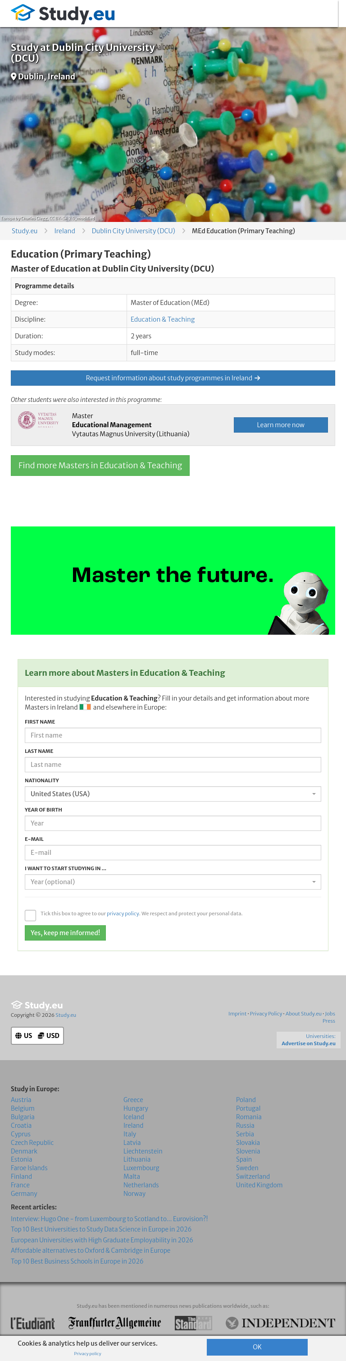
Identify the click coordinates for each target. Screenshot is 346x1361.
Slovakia (248, 1142)
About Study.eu (304, 1013)
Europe (7, 218)
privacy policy (123, 913)
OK (257, 1347)
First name (40, 722)
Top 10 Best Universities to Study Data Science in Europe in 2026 (101, 1229)
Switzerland (253, 1177)
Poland (246, 1100)
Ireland (64, 231)
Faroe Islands (29, 1168)
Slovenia (248, 1151)
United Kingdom (259, 1185)
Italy (129, 1134)
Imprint (237, 1013)
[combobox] (173, 794)
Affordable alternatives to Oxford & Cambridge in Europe (90, 1251)
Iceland (133, 1117)
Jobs (330, 1013)
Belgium (23, 1108)
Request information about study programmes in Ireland (173, 378)
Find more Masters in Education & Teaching (100, 465)
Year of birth (43, 810)
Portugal (248, 1108)
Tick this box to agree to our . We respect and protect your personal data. (142, 913)
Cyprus (21, 1134)
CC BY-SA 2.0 (62, 218)
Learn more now (281, 425)
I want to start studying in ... (65, 868)
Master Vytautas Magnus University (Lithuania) (131, 425)
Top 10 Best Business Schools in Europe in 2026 (77, 1261)
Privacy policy (87, 1353)
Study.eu (24, 231)
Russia (245, 1126)
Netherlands (141, 1185)
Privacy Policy (266, 1013)
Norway (134, 1194)
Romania (249, 1117)
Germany (24, 1194)
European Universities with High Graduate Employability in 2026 (102, 1240)
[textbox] (170, 881)
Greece (133, 1100)
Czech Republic (32, 1142)
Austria (21, 1100)
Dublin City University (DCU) (133, 231)
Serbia (245, 1134)
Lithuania (136, 1159)
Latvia (132, 1142)
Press (329, 1021)
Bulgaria (23, 1117)
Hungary (135, 1108)
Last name (39, 751)
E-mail (34, 839)
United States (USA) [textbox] (60, 794)
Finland (21, 1177)
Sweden (247, 1168)
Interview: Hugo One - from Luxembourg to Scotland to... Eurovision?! (109, 1219)
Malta (131, 1177)
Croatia (21, 1126)
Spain (244, 1159)
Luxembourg (141, 1168)
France (20, 1185)
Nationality (42, 780)
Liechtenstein (143, 1151)
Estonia (21, 1159)
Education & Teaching (163, 319)
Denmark (24, 1151)
